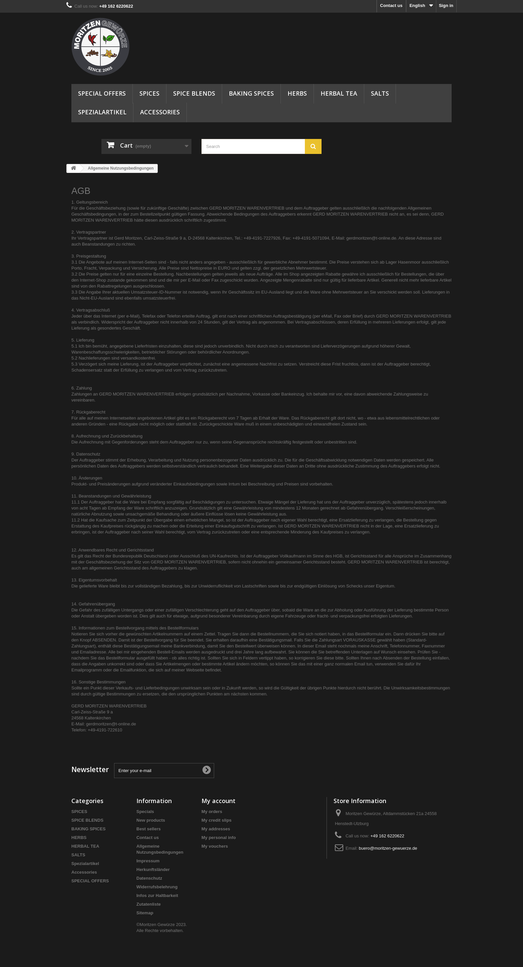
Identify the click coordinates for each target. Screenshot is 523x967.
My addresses (215, 828)
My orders (211, 811)
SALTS (380, 93)
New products (150, 820)
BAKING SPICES (251, 93)
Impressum (147, 860)
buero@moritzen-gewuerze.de (388, 848)
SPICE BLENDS (194, 93)
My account (218, 801)
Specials (145, 811)
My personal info (218, 837)
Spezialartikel (102, 112)
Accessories (160, 112)
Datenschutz (149, 878)
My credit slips (216, 820)
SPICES (149, 93)
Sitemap (144, 912)
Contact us (391, 5)
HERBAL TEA (339, 93)
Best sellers (148, 828)
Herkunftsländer (153, 869)
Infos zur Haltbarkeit (157, 895)
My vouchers (214, 846)
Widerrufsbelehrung (156, 886)
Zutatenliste (148, 904)
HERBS (297, 93)
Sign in (446, 5)
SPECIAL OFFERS (102, 93)
